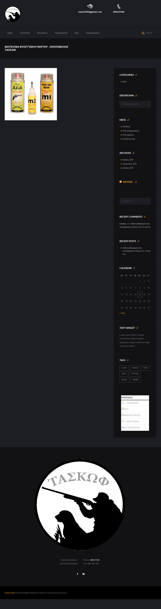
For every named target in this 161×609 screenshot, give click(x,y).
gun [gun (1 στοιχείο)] (124, 377)
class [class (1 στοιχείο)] (124, 371)
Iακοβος (123, 223)
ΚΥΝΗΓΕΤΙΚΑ (132, 413)
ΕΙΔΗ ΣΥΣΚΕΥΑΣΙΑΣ (130, 437)
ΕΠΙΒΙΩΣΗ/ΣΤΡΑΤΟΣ (130, 425)
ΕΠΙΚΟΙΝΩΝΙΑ (92, 33)
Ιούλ (123, 316)
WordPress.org (129, 139)
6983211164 (118, 12)
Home (10, 33)
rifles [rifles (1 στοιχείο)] (137, 383)
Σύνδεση (126, 127)
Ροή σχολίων (128, 135)
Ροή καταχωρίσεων (131, 131)
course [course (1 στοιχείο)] (135, 371)
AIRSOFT (125, 419)
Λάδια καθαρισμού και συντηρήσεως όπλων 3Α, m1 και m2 (134, 227)
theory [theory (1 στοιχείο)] (125, 389)
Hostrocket (9, 603)
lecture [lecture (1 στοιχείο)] (125, 383)
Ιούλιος (128, 160)
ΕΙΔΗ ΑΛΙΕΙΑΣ (132, 431)
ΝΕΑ (77, 33)
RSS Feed (128, 181)
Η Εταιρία (25, 33)
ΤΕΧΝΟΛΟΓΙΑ (61, 33)
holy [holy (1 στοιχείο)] (133, 377)
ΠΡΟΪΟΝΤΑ (42, 33)
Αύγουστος (130, 164)
